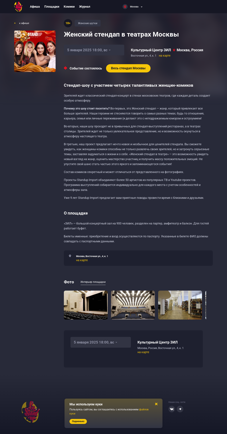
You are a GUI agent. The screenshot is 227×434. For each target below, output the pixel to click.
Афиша (35, 6)
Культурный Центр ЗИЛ (151, 50)
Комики (69, 6)
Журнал (84, 6)
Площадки (51, 6)
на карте (165, 55)
